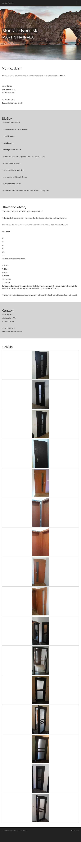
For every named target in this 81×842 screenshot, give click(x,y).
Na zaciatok (75, 830)
